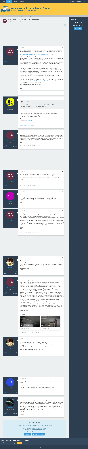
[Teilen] (65, 25)
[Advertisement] (34, 36)
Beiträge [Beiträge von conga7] (5, 271)
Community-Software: (44, 447)
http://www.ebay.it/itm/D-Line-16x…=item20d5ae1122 (32, 384)
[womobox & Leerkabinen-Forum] (44, 9)
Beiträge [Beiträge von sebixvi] (5, 205)
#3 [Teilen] (62, 131)
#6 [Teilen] (62, 210)
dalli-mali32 (12, 21)
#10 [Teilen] (62, 378)
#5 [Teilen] (62, 191)
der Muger (30, 120)
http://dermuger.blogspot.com (27, 125)
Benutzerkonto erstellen (38, 434)
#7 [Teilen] (62, 257)
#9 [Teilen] (62, 338)
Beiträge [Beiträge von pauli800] (5, 412)
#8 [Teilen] (62, 278)
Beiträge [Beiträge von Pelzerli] (5, 111)
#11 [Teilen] (62, 398)
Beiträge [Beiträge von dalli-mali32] (5, 61)
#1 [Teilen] (62, 47)
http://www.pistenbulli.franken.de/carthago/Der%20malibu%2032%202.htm (37, 54)
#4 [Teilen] (62, 171)
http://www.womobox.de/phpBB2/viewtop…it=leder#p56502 (36, 80)
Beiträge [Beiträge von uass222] (5, 392)
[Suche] (84, 1)
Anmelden (71, 1)
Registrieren (78, 1)
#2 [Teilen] (62, 97)
